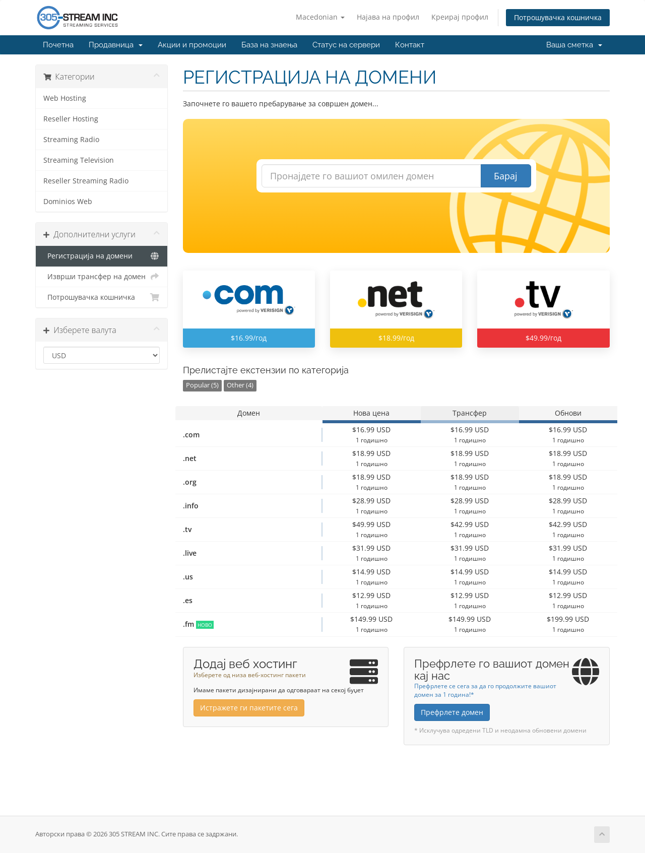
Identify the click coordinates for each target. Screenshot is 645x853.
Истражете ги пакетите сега (249, 707)
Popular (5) (202, 385)
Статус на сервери (346, 44)
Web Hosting (64, 98)
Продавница (116, 44)
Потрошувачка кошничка (558, 17)
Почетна (58, 44)
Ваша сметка (574, 44)
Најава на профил (388, 17)
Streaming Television (78, 160)
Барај (506, 176)
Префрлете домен (452, 712)
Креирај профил (459, 17)
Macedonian (320, 17)
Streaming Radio (71, 139)
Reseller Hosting (70, 118)
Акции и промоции (192, 44)
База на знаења (269, 44)
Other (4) (240, 385)
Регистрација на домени (101, 256)
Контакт (409, 44)
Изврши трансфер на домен (101, 277)
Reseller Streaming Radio (85, 180)
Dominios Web (67, 201)
